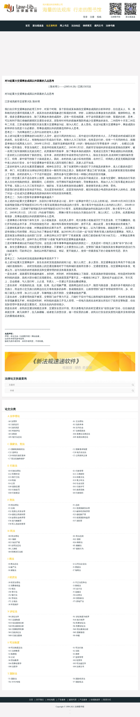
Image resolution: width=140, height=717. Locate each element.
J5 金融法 (77, 592)
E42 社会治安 (78, 483)
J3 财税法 (77, 586)
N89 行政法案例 (15, 636)
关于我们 (40, 700)
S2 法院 (76, 651)
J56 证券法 (77, 595)
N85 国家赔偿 (78, 632)
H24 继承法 (78, 542)
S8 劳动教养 (13, 660)
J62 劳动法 (12, 598)
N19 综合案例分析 (16, 623)
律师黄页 (87, 25)
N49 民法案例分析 (16, 626)
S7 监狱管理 (78, 657)
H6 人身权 (12, 549)
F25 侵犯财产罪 (79, 514)
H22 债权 (77, 539)
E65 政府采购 (78, 490)
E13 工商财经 (78, 474)
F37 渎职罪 (77, 521)
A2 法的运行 (13, 424)
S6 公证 (11, 657)
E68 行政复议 (14, 493)
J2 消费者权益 (14, 586)
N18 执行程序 (78, 620)
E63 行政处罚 (14, 490)
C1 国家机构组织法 (16, 449)
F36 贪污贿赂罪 (14, 521)
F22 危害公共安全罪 (16, 511)
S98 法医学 (13, 667)
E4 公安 (11, 483)
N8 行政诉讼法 (14, 632)
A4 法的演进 (13, 428)
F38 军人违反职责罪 (16, 524)
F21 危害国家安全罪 (81, 508)
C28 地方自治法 (79, 452)
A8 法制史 (12, 434)
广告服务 (61, 700)
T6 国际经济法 (79, 679)
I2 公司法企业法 (80, 564)
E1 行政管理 (78, 471)
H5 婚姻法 (77, 546)
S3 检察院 (12, 654)
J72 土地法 (12, 601)
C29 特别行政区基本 (17, 456)
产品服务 (83, 700)
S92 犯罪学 (77, 660)
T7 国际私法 (78, 682)
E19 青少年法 (78, 480)
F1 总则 (76, 505)
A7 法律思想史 (79, 431)
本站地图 (51, 700)
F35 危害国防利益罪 (81, 518)
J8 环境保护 (13, 604)
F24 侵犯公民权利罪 (16, 514)
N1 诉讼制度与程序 (81, 617)
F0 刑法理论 (13, 505)
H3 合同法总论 (14, 546)
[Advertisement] (70, 52)
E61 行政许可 (78, 487)
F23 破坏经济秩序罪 (81, 511)
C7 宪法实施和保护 (16, 459)
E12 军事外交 (14, 474)
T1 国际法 (12, 679)
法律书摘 (110, 25)
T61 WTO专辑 (14, 682)
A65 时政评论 (14, 431)
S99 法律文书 (78, 667)
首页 (27, 25)
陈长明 (54, 86)
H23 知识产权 (14, 542)
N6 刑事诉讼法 (79, 626)
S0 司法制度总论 (15, 648)
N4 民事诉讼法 (79, 623)
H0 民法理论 (13, 536)
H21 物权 (12, 539)
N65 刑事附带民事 (16, 629)
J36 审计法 (12, 592)
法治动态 (75, 25)
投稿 (99, 17)
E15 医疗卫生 (14, 477)
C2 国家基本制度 (80, 449)
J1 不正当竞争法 (80, 582)
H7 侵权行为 (78, 549)
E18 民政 (12, 480)
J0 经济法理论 (14, 582)
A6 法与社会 (78, 428)
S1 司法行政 (78, 648)
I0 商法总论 (13, 564)
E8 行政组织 (78, 493)
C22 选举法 (13, 452)
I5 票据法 (77, 567)
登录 (85, 17)
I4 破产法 (12, 567)
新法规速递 (38, 25)
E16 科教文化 (78, 477)
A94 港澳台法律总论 (81, 434)
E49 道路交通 (14, 487)
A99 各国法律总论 (80, 437)
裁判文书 (98, 25)
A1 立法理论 (78, 421)
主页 (31, 700)
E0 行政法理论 (14, 471)
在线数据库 (95, 700)
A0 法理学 (12, 421)
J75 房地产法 (78, 601)
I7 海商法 (77, 570)
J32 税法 (11, 589)
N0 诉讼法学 (13, 617)
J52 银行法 (12, 595)
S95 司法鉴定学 (79, 663)
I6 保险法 (12, 570)
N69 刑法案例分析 (80, 629)
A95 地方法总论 (15, 437)
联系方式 (107, 700)
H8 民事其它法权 (15, 552)
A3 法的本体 (78, 424)
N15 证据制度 (14, 620)
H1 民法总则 (78, 536)
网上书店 (64, 25)
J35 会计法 (77, 589)
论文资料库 (51, 25)
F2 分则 (11, 508)
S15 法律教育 (14, 651)
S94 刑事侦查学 (14, 663)
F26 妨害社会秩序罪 (16, 518)
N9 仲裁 (76, 636)
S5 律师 (76, 654)
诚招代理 (72, 700)
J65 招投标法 (78, 598)
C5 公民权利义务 (80, 456)
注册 (92, 17)
